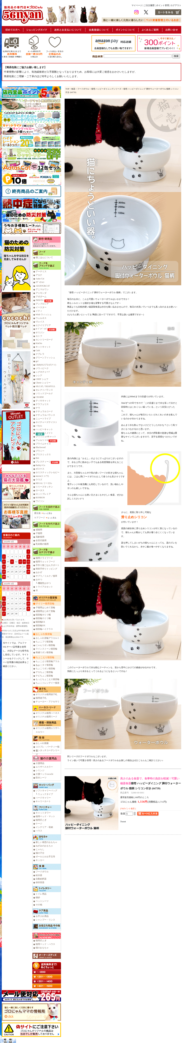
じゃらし (40, 849)
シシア (39, 375)
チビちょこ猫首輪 (44, 675)
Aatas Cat (40, 278)
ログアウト (175, 5)
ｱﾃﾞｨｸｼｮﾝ (40, 282)
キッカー (40, 860)
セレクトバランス (44, 390)
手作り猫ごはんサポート (47, 565)
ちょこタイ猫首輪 (44, 665)
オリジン (40, 332)
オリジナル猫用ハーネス (47, 713)
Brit (37, 458)
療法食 (37, 513)
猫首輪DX (40, 625)
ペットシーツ (42, 901)
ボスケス (40, 469)
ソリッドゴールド (44, 393)
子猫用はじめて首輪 (45, 607)
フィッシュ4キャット (46, 436)
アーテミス (41, 271)
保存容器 (40, 882)
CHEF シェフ (42, 379)
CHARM (40, 397)
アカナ (39, 275)
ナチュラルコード (44, 411)
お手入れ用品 (42, 916)
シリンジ (40, 770)
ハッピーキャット (44, 429)
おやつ (39, 579)
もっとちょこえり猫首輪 (47, 679)
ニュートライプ (43, 418)
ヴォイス (40, 321)
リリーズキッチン (44, 487)
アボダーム (41, 296)
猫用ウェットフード (45, 561)
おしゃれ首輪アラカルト (47, 638)
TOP (67, 89)
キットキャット (43, 347)
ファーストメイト (44, 433)
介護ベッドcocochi (44, 774)
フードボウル (42, 871)
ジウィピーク (42, 368)
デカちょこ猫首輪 (44, 672)
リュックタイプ (45, 794)
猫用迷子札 (41, 698)
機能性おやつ (44, 583)
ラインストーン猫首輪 (46, 649)
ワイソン (40, 501)
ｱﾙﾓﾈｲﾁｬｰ (40, 300)
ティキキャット (43, 400)
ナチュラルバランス (45, 415)
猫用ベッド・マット (45, 816)
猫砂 (38, 897)
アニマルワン (42, 289)
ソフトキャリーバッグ (46, 790)
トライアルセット (44, 586)
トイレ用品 (41, 894)
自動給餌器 (41, 879)
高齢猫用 (40, 537)
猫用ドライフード (44, 558)
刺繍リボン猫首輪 (44, 652)
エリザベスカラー (44, 767)
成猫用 (39, 529)
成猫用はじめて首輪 (45, 611)
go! (37, 361)
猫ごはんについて (44, 257)
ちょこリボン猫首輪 (45, 668)
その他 (39, 904)
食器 (73, 89)
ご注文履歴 (149, 5)
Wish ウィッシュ (43, 314)
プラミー (40, 451)
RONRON (40, 497)
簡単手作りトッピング (46, 569)
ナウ (38, 408)
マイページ (137, 5)
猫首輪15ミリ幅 (43, 618)
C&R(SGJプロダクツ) (46, 365)
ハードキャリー (43, 797)
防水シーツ (41, 777)
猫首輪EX (40, 622)
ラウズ (39, 479)
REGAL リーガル (44, 483)
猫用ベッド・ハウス (45, 944)
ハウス (39, 830)
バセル (39, 426)
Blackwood (41, 447)
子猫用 (39, 533)
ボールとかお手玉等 (45, 856)
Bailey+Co (40, 465)
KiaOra (39, 343)
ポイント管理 (162, 5)
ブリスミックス (43, 454)
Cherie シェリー (43, 382)
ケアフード (39, 517)
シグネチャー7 (43, 372)
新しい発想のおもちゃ (46, 842)
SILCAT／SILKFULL (45, 386)
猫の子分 (40, 853)
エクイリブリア (43, 325)
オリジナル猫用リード (46, 716)
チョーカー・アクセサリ (47, 701)
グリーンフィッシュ (45, 357)
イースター (41, 307)
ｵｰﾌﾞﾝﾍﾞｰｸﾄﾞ (42, 329)
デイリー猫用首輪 (45, 603)
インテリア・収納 (44, 827)
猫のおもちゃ (42, 947)
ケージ (39, 823)
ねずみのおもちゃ (44, 846)
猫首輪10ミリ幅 (43, 614)
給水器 (39, 875)
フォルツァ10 (42, 440)
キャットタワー (43, 813)
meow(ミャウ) (42, 476)
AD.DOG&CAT (43, 286)
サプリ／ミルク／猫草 (46, 576)
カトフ (39, 336)
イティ (39, 311)
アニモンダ (41, 293)
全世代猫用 (41, 540)
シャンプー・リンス (45, 919)
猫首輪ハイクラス (44, 629)
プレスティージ (43, 461)
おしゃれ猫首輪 (44, 634)
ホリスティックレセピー (47, 472)
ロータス (40, 490)
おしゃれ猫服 (42, 743)
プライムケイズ (43, 443)
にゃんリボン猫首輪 (45, 645)
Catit (38, 350)
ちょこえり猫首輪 (45, 657)
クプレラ (40, 354)
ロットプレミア (43, 494)
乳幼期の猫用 (42, 544)
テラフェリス (42, 404)
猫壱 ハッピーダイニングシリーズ (106, 89)
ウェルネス (41, 318)
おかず (39, 572)
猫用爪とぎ (41, 820)
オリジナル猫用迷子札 (46, 694)
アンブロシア (42, 304)
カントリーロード (44, 339)
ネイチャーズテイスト (46, 422)
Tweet (123, 821)
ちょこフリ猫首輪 (44, 641)
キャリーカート (43, 801)
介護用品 (40, 763)
